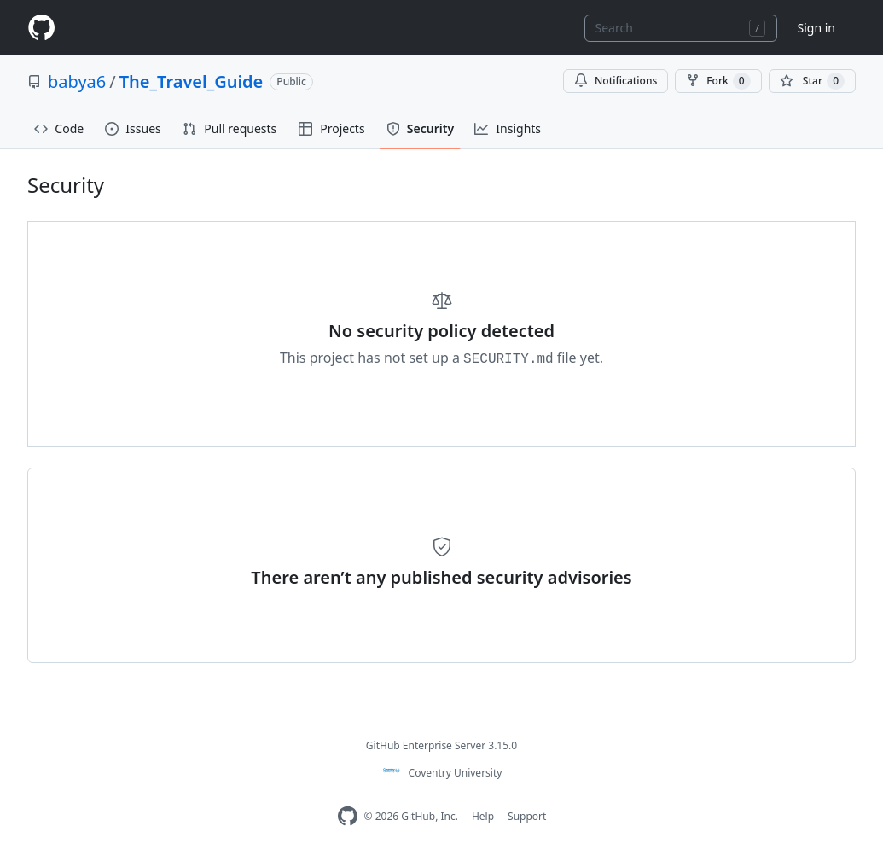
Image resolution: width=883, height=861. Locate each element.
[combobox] (680, 28)
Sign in (816, 28)
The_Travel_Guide (191, 81)
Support (527, 816)
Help (483, 816)
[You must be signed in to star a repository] (812, 81)
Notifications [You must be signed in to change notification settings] (615, 80)
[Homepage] (41, 28)
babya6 (77, 81)
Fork (718, 81)
